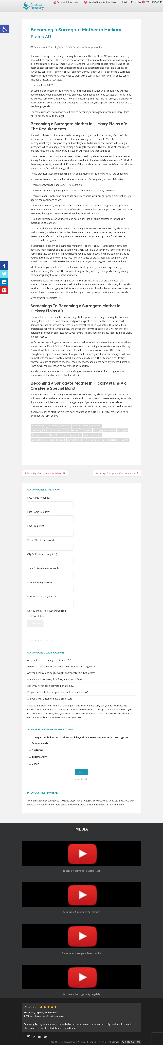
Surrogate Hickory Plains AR (44, 435)
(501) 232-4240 (152, 2)
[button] (4, 29)
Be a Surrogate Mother (59, 425)
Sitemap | (120, 1041)
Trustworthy (39, 756)
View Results (81, 779)
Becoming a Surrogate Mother (87, 425)
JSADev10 (62, 47)
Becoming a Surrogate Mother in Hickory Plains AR (55, 430)
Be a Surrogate (39, 425)
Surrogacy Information (104, 430)
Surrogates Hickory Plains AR (115, 440)
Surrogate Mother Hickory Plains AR (48, 440)
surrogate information (70, 435)
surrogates (93, 440)
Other (35, 763)
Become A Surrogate (62, 2)
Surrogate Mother (92, 435)
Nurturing (37, 749)
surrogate (122, 430)
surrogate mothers (76, 440)
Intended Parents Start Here (96, 2)
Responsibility (40, 743)
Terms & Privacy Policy (39, 640)
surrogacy (86, 430)
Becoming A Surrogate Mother (88, 47)
